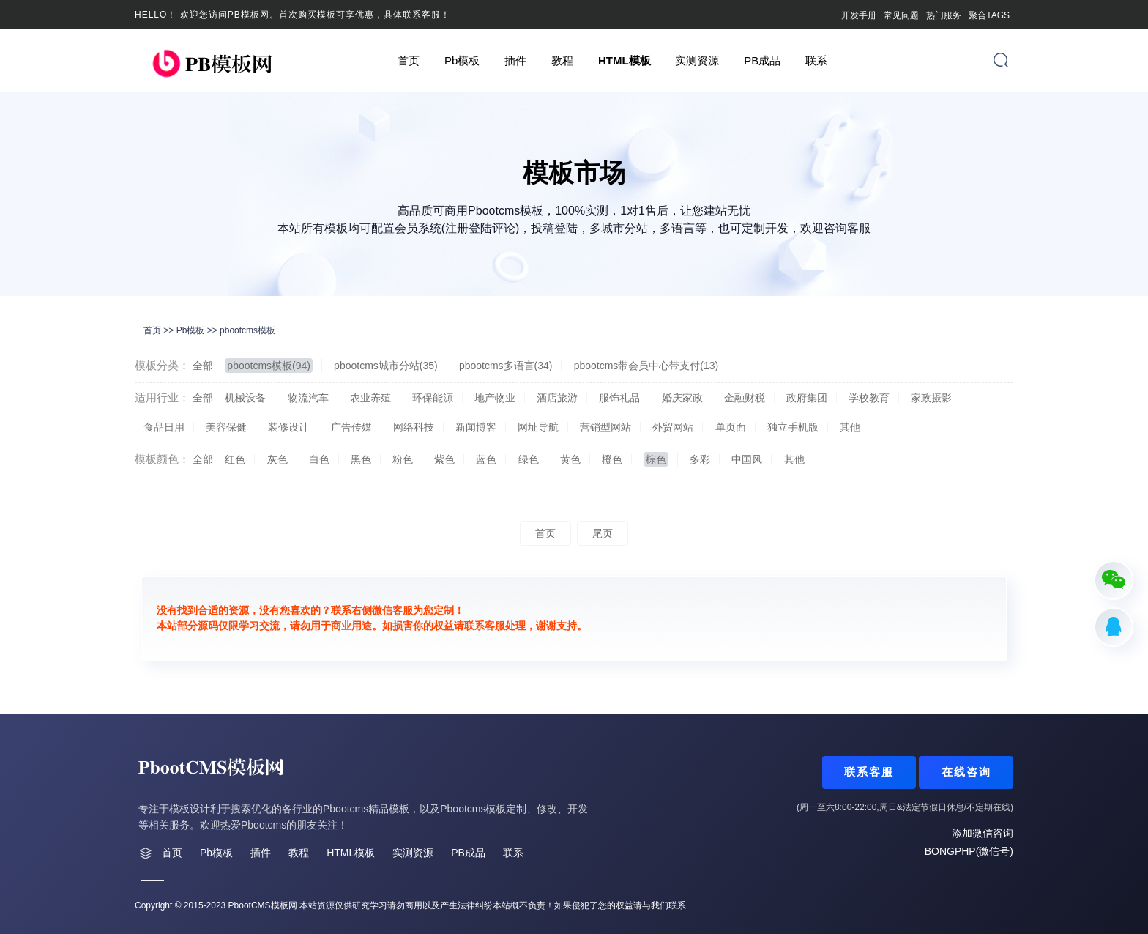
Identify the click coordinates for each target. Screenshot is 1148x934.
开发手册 (858, 15)
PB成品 (762, 60)
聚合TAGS (989, 15)
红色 (235, 459)
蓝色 (486, 459)
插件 (515, 60)
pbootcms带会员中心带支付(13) (646, 365)
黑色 (361, 459)
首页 (409, 60)
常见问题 (901, 15)
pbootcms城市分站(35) (386, 365)
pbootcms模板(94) (268, 365)
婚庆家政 (682, 398)
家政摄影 (931, 398)
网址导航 (538, 427)
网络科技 (413, 427)
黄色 (570, 459)
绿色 (528, 459)
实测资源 (697, 60)
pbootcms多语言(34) (506, 365)
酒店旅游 (557, 398)
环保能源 (432, 398)
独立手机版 (793, 427)
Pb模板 (462, 60)
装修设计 (288, 427)
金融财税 (744, 398)
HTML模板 (624, 60)
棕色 (656, 459)
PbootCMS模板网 (262, 905)
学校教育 (869, 398)
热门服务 (943, 15)
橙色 (612, 459)
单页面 (730, 427)
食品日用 (164, 427)
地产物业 (494, 398)
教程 (562, 60)
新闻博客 (475, 427)
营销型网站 (605, 427)
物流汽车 (308, 398)
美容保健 (226, 427)
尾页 (602, 533)
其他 (850, 427)
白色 (319, 459)
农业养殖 (370, 398)
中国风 (746, 459)
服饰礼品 (619, 398)
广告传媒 (351, 427)
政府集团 (806, 398)
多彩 (700, 459)
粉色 (402, 459)
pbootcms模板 (247, 330)
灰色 (277, 459)
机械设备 (245, 398)
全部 (203, 365)
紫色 (444, 459)
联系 (816, 60)
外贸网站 (672, 427)
